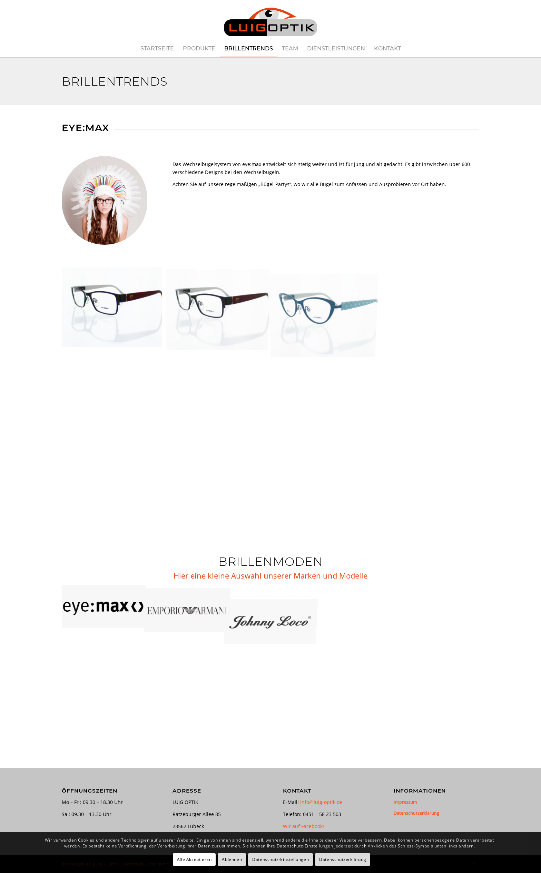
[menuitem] (157, 48)
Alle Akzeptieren (194, 859)
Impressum (405, 802)
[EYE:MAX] (104, 200)
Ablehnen (232, 859)
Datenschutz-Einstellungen (280, 859)
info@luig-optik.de (321, 802)
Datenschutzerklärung (416, 813)
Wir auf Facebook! (303, 826)
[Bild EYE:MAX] (114, 309)
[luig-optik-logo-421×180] (270, 20)
